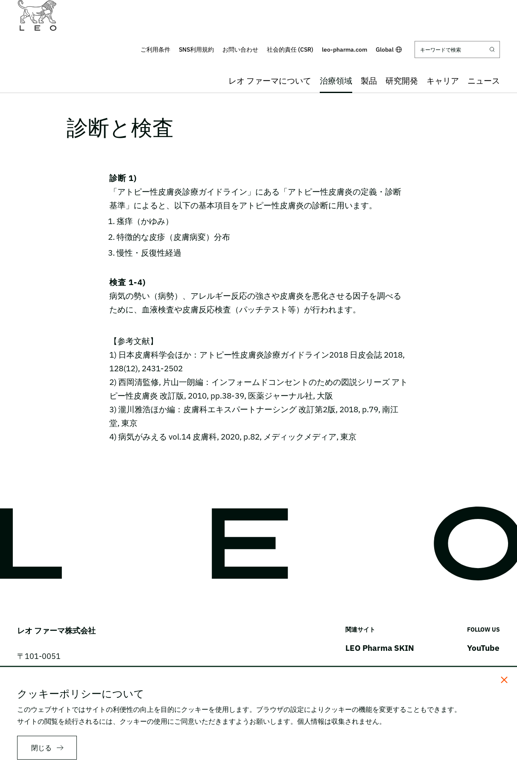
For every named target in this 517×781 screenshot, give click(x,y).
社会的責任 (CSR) (290, 49)
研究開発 (402, 81)
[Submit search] (492, 49)
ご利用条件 (155, 49)
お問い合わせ (240, 49)
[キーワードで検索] (457, 49)
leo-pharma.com (344, 49)
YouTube (483, 648)
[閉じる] (504, 679)
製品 (369, 81)
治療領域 (336, 81)
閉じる (41, 747)
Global (389, 49)
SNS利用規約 (196, 49)
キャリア (442, 81)
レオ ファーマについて (269, 81)
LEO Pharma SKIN (379, 648)
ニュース (483, 81)
